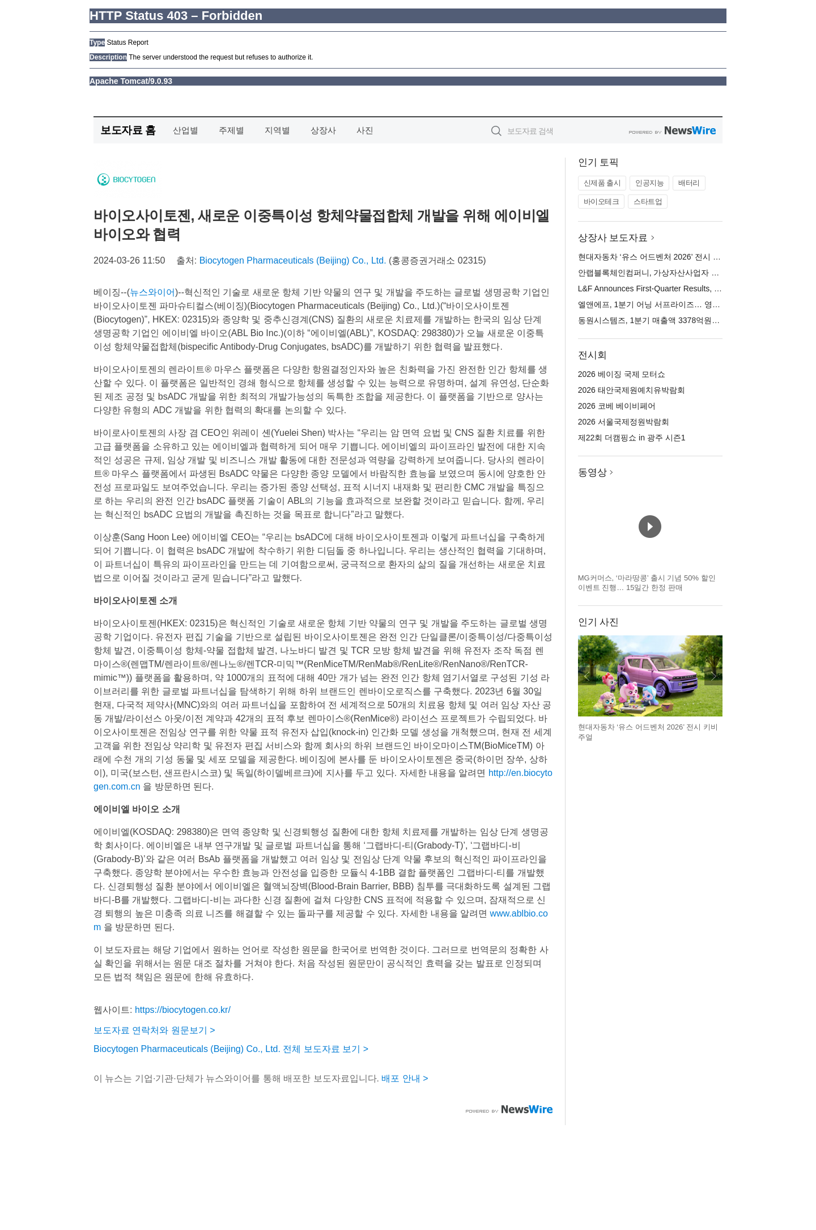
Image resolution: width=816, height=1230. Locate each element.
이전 (587, 676)
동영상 (592, 472)
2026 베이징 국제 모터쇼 (622, 374)
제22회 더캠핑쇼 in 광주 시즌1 (632, 437)
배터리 (689, 183)
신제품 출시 (602, 183)
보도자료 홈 (127, 130)
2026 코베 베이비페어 (617, 405)
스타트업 (648, 201)
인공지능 (649, 183)
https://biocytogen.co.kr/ (183, 1010)
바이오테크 (601, 201)
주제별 (231, 130)
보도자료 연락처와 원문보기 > (154, 1030)
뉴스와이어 (152, 292)
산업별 (185, 130)
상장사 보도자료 (613, 237)
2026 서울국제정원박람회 (623, 421)
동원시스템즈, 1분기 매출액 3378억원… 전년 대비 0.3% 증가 (686, 320)
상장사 (323, 130)
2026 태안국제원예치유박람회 (631, 390)
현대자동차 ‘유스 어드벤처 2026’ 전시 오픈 (653, 256)
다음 (713, 676)
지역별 (277, 130)
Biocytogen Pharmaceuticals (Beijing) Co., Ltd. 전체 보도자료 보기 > (231, 1049)
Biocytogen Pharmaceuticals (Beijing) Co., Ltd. (292, 260)
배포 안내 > (404, 1078)
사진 (364, 130)
